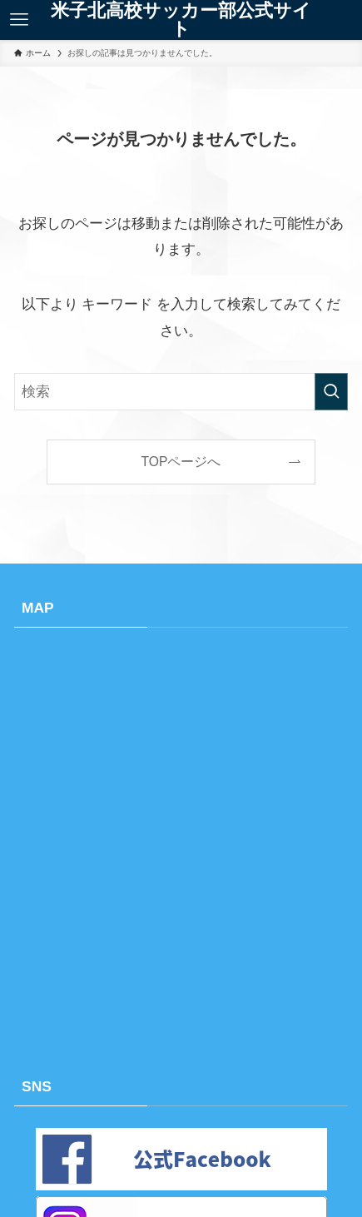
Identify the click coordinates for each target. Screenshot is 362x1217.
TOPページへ (181, 462)
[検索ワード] (180, 391)
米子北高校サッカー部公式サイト (181, 20)
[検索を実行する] (331, 391)
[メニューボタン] (19, 20)
